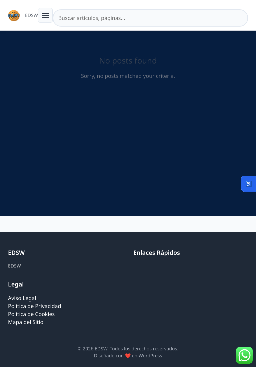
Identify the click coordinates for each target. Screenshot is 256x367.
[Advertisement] (128, 158)
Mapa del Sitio (25, 322)
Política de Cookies (31, 314)
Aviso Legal (22, 298)
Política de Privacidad (34, 306)
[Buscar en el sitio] (150, 18)
